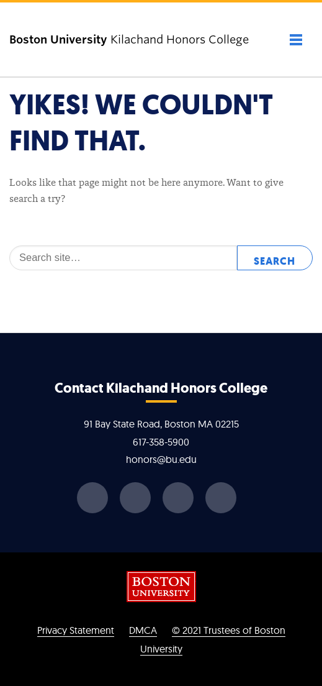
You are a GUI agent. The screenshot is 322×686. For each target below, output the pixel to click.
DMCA (143, 630)
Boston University (161, 586)
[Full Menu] (283, 39)
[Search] (123, 257)
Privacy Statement (75, 630)
